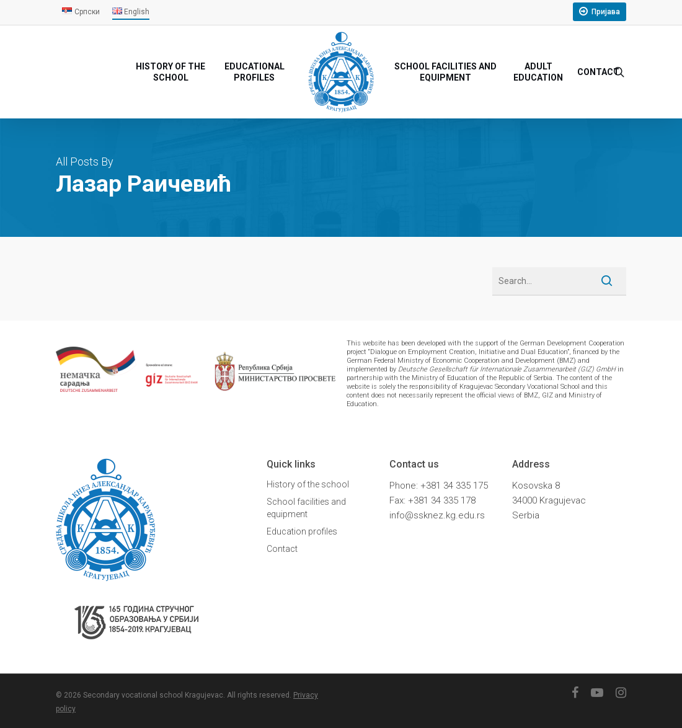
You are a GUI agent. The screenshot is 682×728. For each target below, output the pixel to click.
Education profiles (302, 531)
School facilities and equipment (306, 508)
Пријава (605, 11)
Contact (282, 549)
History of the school (308, 484)
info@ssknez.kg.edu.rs (437, 515)
